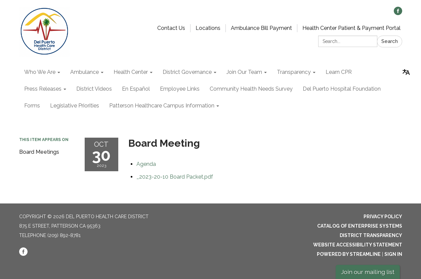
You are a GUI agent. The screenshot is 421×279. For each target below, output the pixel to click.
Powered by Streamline (349, 254)
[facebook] (398, 13)
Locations (208, 28)
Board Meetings (39, 152)
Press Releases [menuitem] (42, 89)
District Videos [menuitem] (94, 89)
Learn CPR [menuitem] (339, 72)
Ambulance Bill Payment (261, 28)
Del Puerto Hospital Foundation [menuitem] (342, 89)
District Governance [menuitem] (187, 72)
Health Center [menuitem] (131, 72)
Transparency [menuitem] (294, 72)
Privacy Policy (383, 216)
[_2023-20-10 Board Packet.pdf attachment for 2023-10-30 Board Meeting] (174, 177)
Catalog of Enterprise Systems (359, 226)
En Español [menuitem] (136, 89)
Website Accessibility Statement (357, 244)
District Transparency (371, 235)
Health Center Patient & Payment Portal (351, 28)
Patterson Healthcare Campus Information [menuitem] (161, 105)
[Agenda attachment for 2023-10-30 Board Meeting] (146, 164)
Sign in (393, 254)
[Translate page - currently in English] (406, 72)
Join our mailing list (367, 271)
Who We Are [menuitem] (39, 72)
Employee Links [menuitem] (180, 89)
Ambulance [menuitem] (84, 72)
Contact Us (171, 28)
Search (389, 41)
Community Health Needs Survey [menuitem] (251, 89)
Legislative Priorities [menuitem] (74, 105)
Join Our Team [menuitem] (244, 72)
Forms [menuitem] (32, 105)
